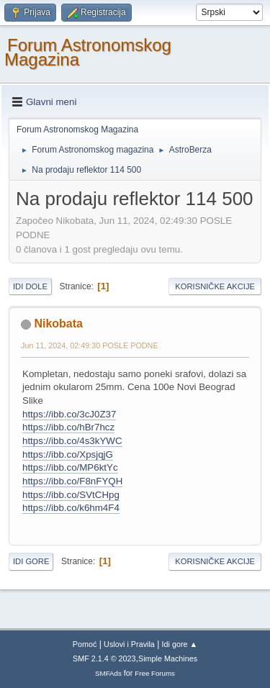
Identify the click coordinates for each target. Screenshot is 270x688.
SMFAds (108, 673)
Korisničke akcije (215, 286)
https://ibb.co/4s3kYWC (72, 440)
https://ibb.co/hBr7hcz (68, 427)
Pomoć (85, 644)
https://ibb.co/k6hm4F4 (71, 507)
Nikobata (58, 323)
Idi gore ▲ (180, 644)
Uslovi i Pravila (129, 644)
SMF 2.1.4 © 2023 (104, 658)
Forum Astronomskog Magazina (87, 52)
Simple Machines (167, 658)
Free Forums (155, 673)
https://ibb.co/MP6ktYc (70, 467)
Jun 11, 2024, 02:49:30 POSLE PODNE (89, 345)
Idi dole (30, 286)
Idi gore (31, 561)
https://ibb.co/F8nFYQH (72, 481)
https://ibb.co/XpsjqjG (67, 454)
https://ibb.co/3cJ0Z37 (69, 414)
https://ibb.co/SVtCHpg (71, 494)
